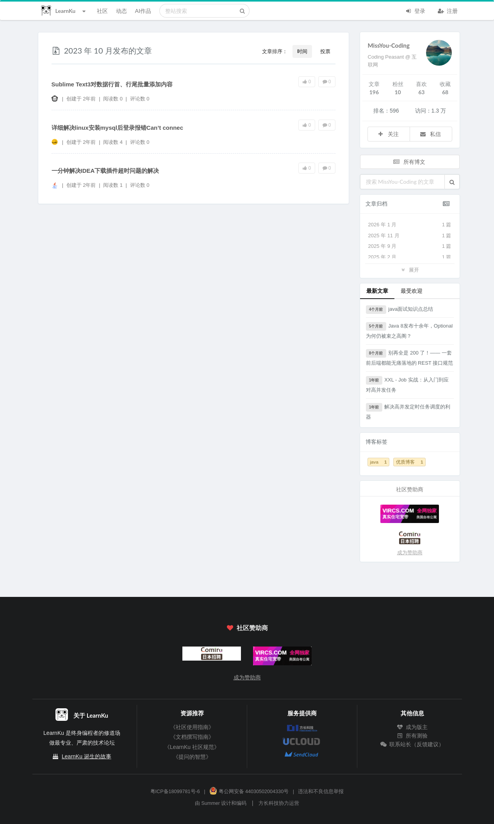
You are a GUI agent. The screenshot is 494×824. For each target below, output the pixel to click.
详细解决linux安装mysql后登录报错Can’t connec (118, 127)
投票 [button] (325, 51)
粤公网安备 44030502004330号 (249, 791)
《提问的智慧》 (192, 757)
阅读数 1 (113, 185)
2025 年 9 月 (409, 246)
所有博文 (409, 161)
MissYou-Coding (389, 45)
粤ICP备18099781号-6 (175, 791)
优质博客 (409, 461)
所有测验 (412, 736)
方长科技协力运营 (279, 803)
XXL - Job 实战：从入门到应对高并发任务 (407, 384)
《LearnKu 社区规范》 (191, 747)
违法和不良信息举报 (321, 791)
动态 (121, 10)
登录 (415, 10)
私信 (430, 134)
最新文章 (377, 290)
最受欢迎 (412, 290)
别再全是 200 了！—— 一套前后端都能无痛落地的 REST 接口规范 (409, 357)
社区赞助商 (247, 627)
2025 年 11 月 (409, 235)
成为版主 (412, 727)
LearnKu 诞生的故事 (86, 756)
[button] (452, 181)
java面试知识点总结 (399, 309)
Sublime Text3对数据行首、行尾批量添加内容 (112, 84)
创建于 (81, 99)
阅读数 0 (113, 99)
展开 (409, 269)
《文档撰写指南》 (192, 737)
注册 (448, 10)
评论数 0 (140, 99)
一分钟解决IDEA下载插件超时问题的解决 (105, 170)
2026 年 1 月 (409, 224)
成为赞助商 (410, 552)
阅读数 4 (113, 142)
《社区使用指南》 (192, 727)
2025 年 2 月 (409, 257)
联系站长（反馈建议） (412, 744)
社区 (102, 10)
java (378, 461)
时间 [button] (302, 51)
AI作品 (143, 10)
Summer (210, 803)
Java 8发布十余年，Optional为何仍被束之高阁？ (409, 330)
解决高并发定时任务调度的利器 (408, 411)
